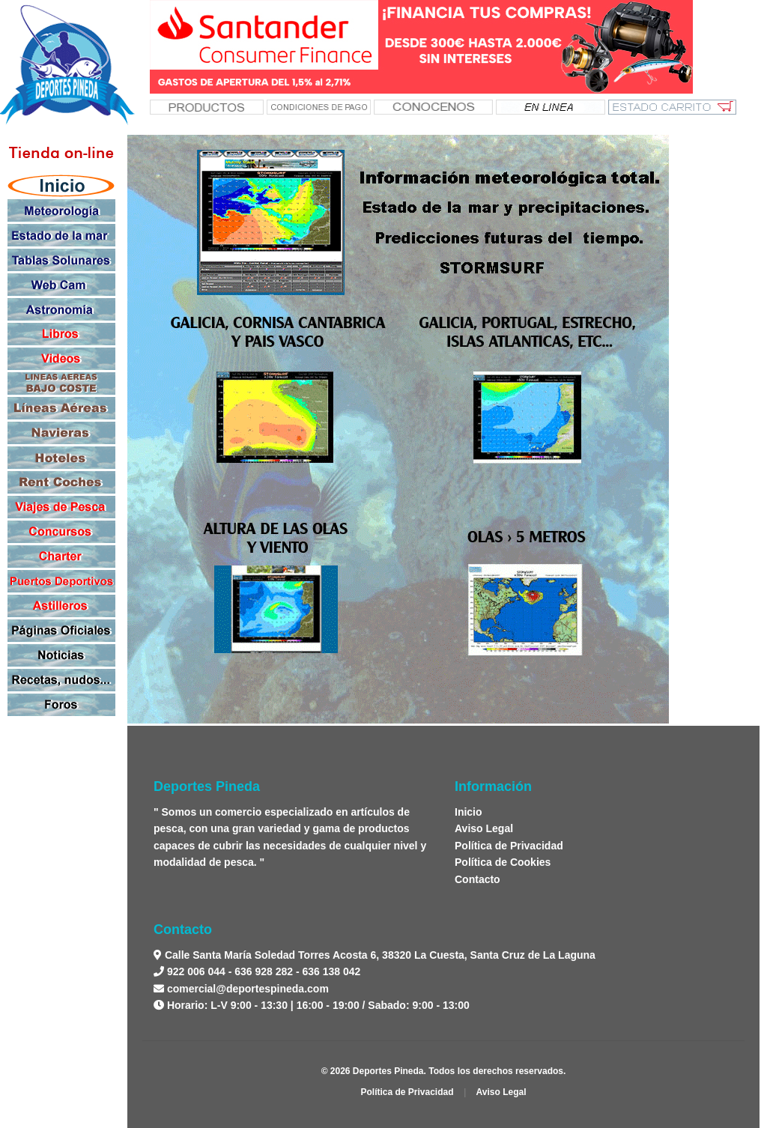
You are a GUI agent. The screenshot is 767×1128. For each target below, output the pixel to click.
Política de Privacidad (509, 846)
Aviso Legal (484, 828)
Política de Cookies (503, 862)
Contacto (477, 879)
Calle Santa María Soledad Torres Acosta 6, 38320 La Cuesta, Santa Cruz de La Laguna (378, 955)
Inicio (468, 812)
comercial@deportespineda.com (248, 989)
